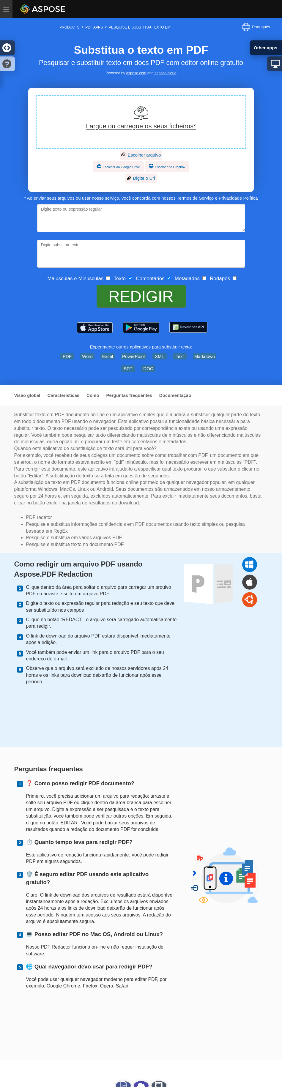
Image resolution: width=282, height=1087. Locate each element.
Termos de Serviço (195, 198)
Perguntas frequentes (129, 395)
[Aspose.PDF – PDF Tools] (95, 327)
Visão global (27, 395)
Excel (107, 356)
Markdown (204, 356)
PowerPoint (133, 356)
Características (64, 395)
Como (92, 395)
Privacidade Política (238, 198)
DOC (148, 368)
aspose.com (136, 73)
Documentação (175, 395)
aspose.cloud (166, 73)
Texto (118, 278)
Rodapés (218, 278)
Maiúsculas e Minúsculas (74, 278)
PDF (67, 356)
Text (180, 356)
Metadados (186, 278)
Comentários (149, 278)
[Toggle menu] (6, 9)
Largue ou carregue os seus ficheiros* (141, 126)
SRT (128, 368)
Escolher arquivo (141, 155)
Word (87, 356)
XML (159, 356)
